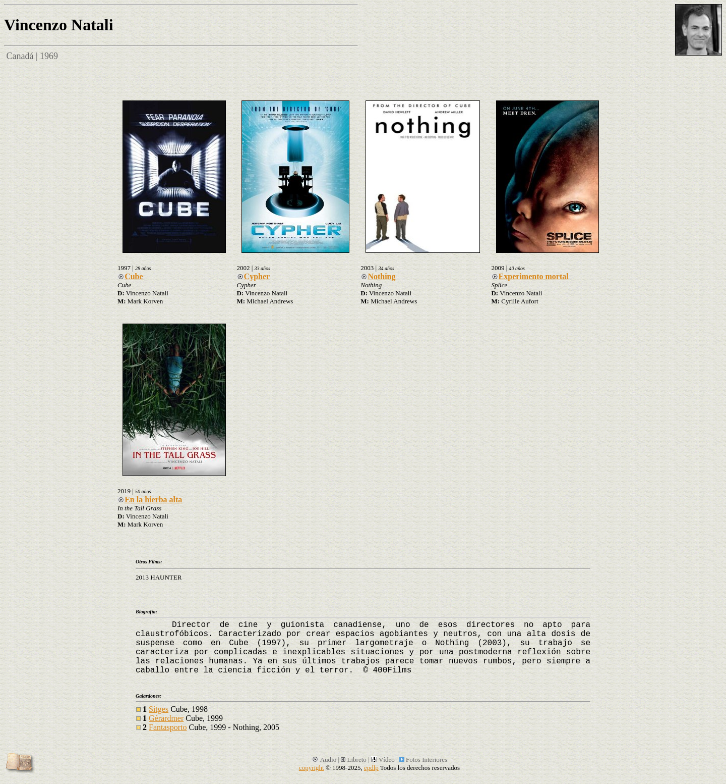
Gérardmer (166, 718)
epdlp (371, 767)
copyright (311, 767)
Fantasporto (168, 727)
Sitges (158, 709)
